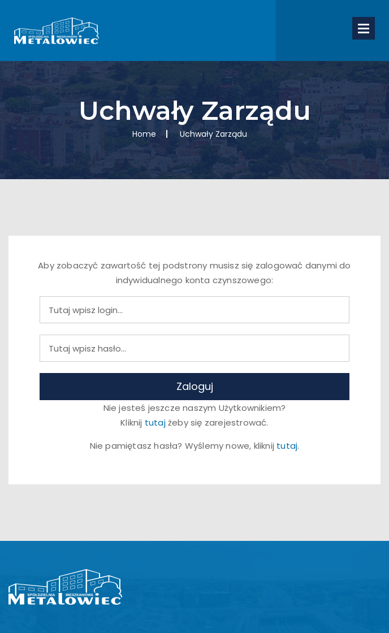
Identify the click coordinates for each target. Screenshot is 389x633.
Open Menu (363, 28)
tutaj (155, 422)
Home (144, 134)
